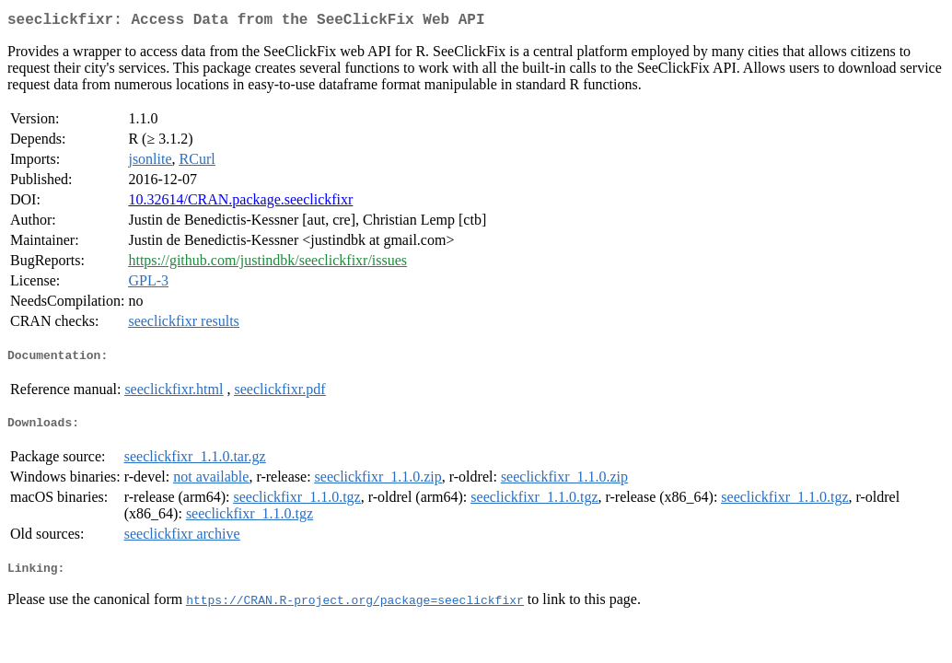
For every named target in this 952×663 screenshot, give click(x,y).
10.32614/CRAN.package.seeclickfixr (240, 203)
